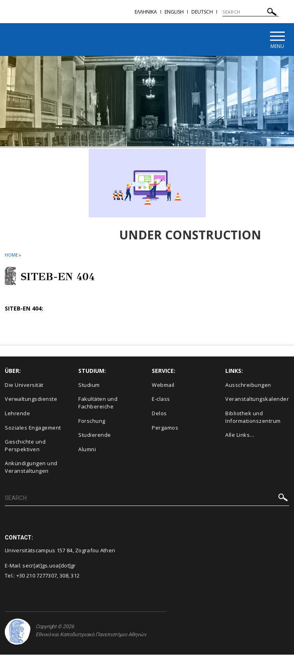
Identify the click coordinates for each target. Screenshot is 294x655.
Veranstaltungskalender (257, 399)
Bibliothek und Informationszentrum (253, 417)
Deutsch (202, 11)
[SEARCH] (250, 12)
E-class (161, 399)
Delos (159, 413)
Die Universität (24, 385)
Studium (89, 385)
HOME (11, 255)
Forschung (91, 421)
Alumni (87, 449)
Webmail (163, 385)
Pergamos (165, 428)
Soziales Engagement (33, 428)
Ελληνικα (146, 11)
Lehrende (17, 413)
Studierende (94, 435)
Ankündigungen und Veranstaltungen (31, 467)
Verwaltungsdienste (31, 399)
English (174, 11)
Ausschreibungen (248, 385)
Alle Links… (239, 435)
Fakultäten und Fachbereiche (97, 403)
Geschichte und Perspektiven (25, 445)
